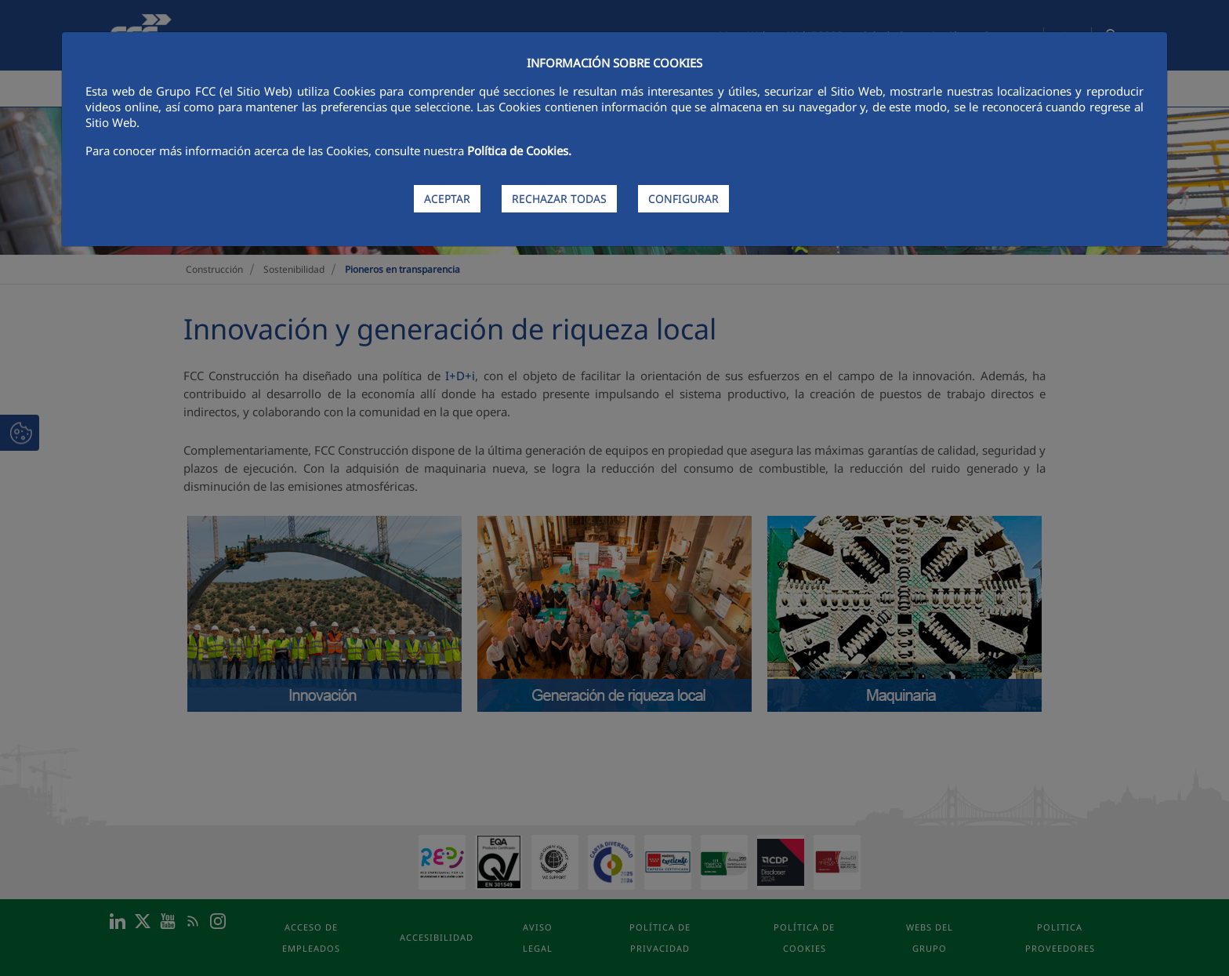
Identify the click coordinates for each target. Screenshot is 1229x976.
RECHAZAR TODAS (559, 198)
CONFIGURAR (683, 198)
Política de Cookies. (519, 150)
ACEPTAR (447, 198)
